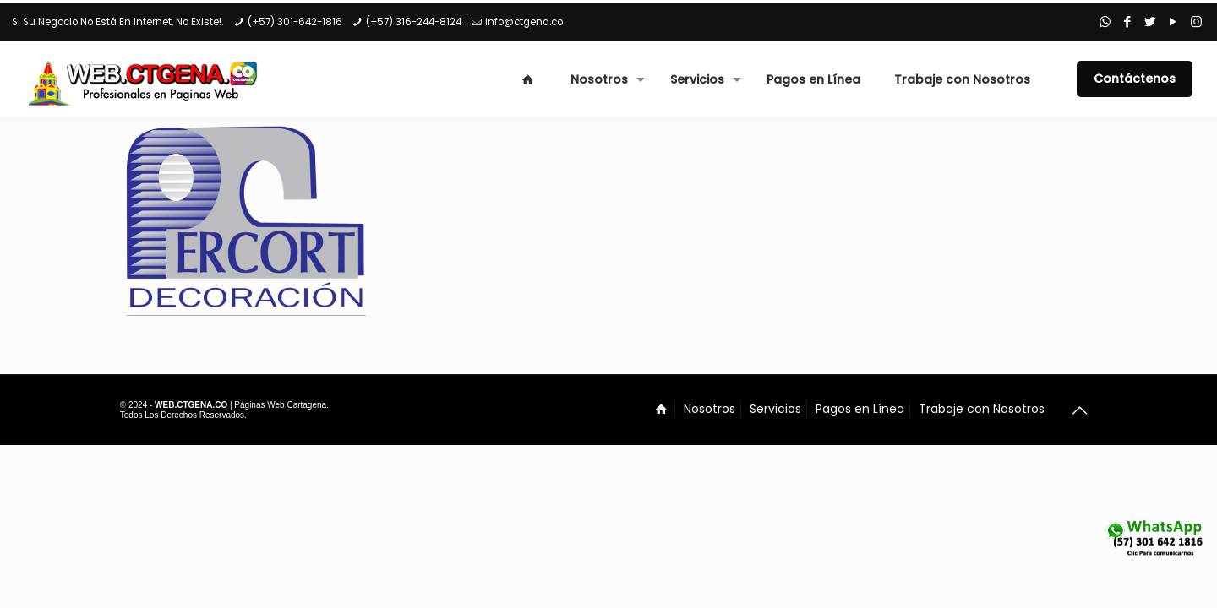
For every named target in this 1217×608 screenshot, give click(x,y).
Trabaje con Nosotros (982, 408)
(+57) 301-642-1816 (295, 22)
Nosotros (709, 408)
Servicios (775, 408)
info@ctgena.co (524, 22)
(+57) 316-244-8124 (413, 22)
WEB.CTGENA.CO (191, 405)
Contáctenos (1135, 78)
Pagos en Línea (860, 408)
